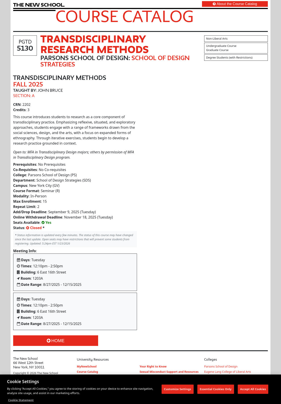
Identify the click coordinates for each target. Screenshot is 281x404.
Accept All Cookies (253, 390)
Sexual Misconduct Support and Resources (169, 372)
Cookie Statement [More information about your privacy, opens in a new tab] (21, 401)
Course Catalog (125, 16)
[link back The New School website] (39, 4)
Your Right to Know (153, 366)
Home (56, 340)
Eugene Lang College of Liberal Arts (227, 372)
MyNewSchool (87, 366)
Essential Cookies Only (216, 390)
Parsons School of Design (221, 366)
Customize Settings (177, 390)
